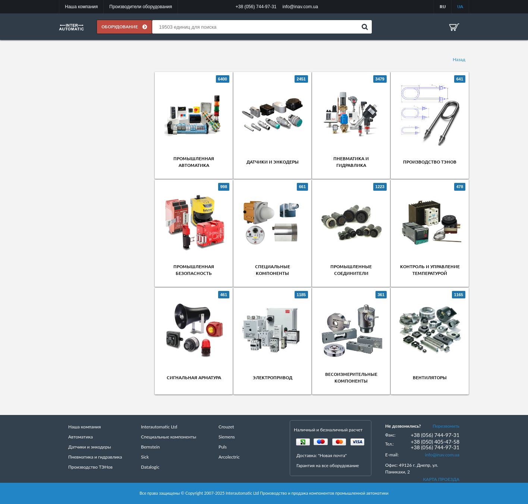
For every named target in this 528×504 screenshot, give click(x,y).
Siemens (227, 437)
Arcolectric (229, 457)
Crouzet (226, 427)
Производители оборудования (140, 6)
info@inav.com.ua (442, 455)
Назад (459, 59)
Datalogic (150, 467)
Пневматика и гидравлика (95, 457)
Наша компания (81, 6)
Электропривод (272, 377)
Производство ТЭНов (429, 162)
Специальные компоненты (168, 437)
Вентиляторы (430, 377)
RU (443, 6)
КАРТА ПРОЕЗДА (441, 479)
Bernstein (150, 447)
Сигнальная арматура (194, 377)
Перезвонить (446, 426)
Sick (145, 457)
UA (460, 6)
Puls (223, 447)
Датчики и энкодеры (272, 162)
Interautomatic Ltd (159, 427)
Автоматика (80, 437)
